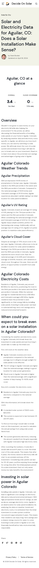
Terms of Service (27, 557)
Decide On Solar (19, 3)
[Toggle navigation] (3, 3)
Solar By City (6, 15)
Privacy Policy (11, 557)
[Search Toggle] (36, 4)
